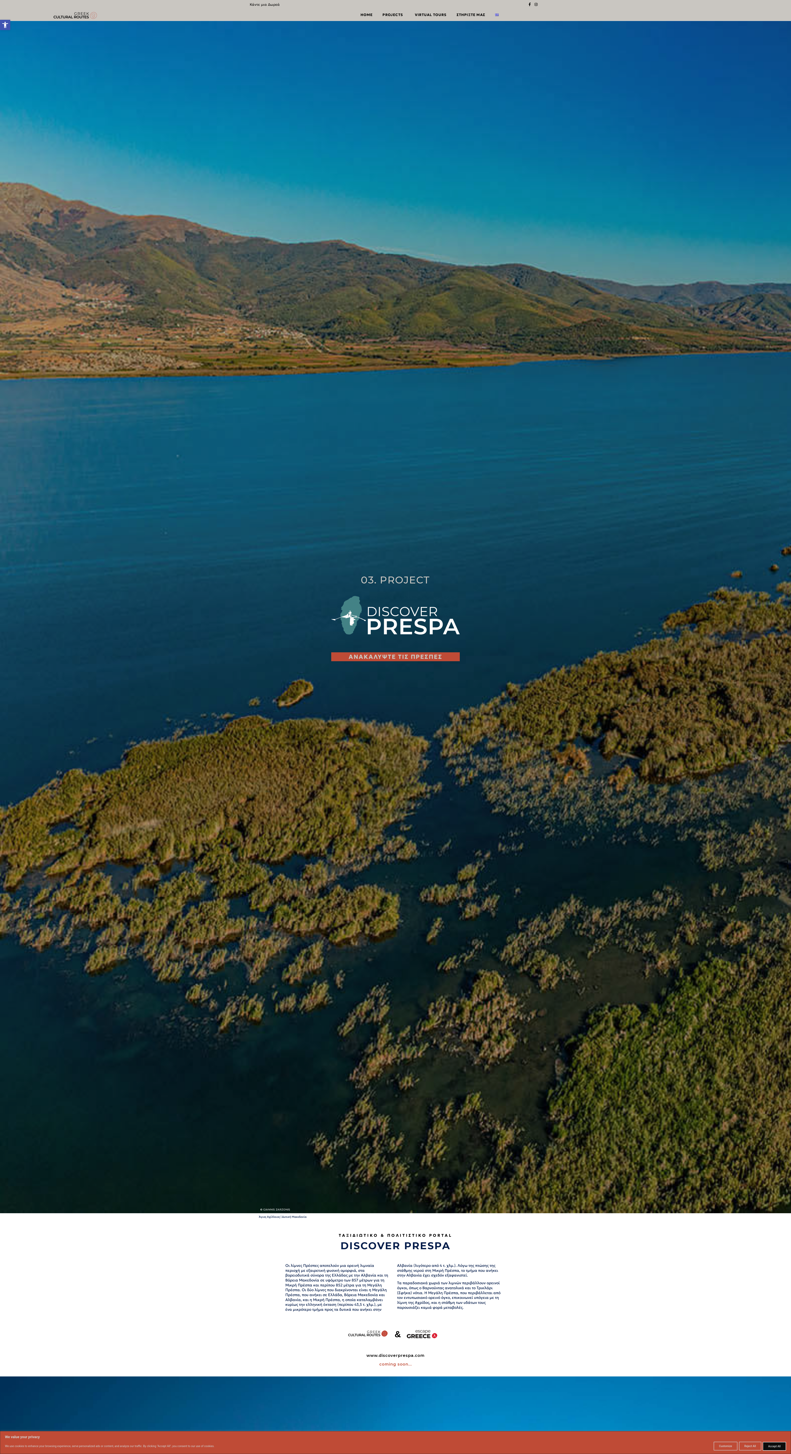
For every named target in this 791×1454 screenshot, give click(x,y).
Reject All (749, 1446)
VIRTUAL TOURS (431, 14)
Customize (723, 1446)
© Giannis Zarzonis (275, 1209)
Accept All (774, 1446)
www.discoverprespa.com (395, 1355)
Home (366, 14)
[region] (395, 1442)
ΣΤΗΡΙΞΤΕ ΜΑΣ (471, 14)
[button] (5, 25)
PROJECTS (393, 14)
